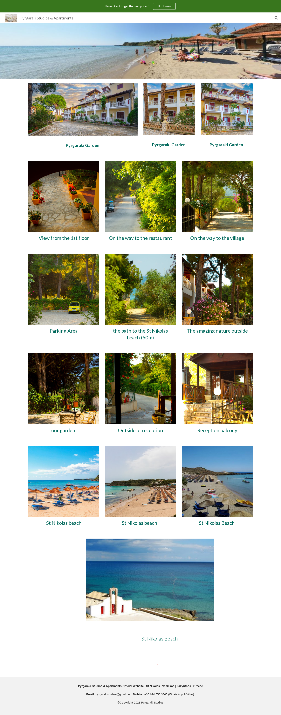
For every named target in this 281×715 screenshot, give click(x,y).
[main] (83, 144)
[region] (140, 6)
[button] (276, 18)
